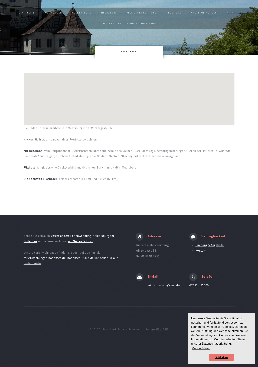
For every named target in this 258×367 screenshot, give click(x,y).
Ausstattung (82, 12)
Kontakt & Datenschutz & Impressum (129, 23)
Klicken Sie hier (34, 139)
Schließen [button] (221, 357)
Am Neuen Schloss (80, 241)
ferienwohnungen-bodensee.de (45, 258)
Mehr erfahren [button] (201, 348)
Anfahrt (233, 12)
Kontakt (200, 250)
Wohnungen (53, 12)
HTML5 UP (162, 329)
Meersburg (109, 12)
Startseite (27, 12)
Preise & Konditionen (143, 12)
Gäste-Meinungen (204, 12)
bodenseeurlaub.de (80, 258)
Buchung (174, 12)
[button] (129, 96)
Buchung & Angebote (209, 245)
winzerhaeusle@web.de (164, 285)
